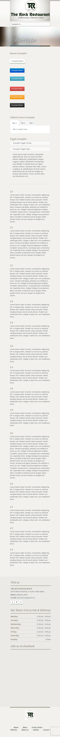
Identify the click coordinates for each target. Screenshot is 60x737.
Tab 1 (14, 123)
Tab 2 (23, 123)
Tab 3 (31, 123)
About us (25, 730)
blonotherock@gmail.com (26, 598)
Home (16, 727)
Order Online (37, 727)
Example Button (17, 61)
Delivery (13, 730)
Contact (46, 730)
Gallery (36, 730)
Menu (25, 727)
